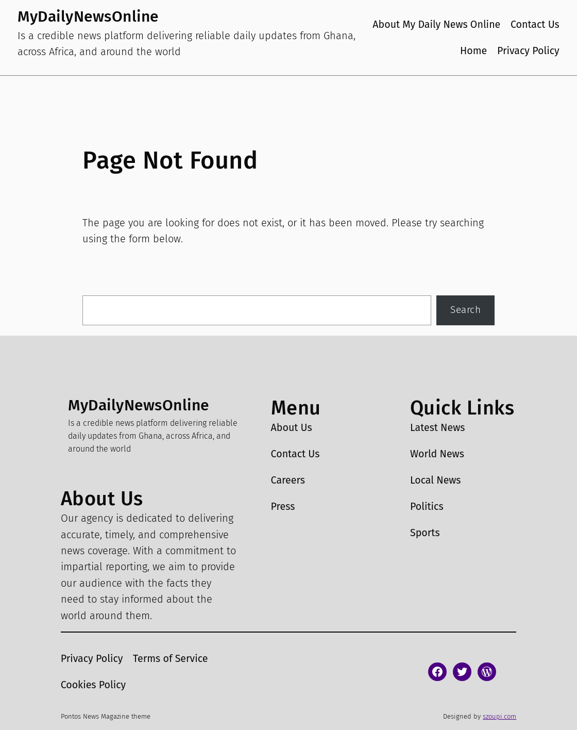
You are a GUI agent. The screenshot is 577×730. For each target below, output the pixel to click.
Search (465, 310)
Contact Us (535, 24)
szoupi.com (499, 716)
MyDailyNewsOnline (88, 16)
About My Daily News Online (436, 24)
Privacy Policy (528, 51)
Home (473, 51)
